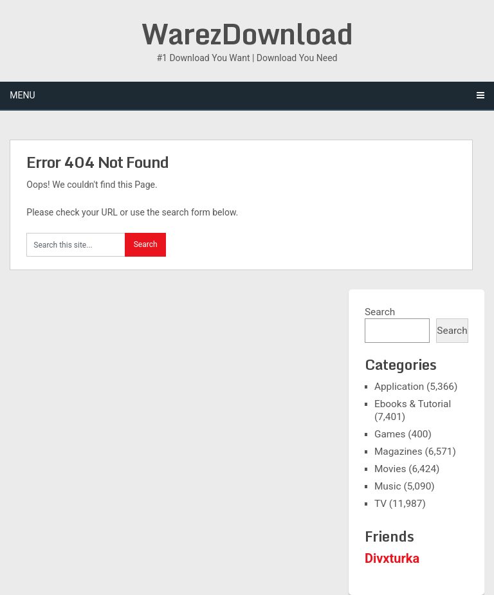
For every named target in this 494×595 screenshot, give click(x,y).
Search (380, 312)
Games (389, 434)
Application (399, 386)
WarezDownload (247, 33)
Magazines (398, 451)
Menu (22, 95)
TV (380, 503)
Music (387, 486)
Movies (390, 469)
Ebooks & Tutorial (412, 404)
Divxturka (392, 558)
